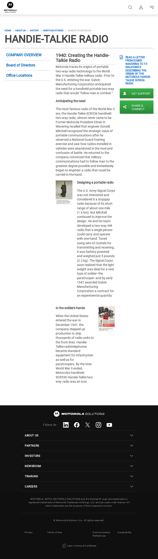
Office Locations (19, 75)
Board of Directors (20, 65)
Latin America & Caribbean (79, 546)
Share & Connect (138, 107)
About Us (20, 30)
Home (8, 30)
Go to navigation (151, 7)
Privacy (29, 532)
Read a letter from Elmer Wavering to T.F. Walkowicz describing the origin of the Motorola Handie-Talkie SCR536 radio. (138, 70)
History (34, 30)
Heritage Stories (53, 30)
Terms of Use (54, 532)
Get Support (141, 93)
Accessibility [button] (124, 532)
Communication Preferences (102, 534)
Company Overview (23, 55)
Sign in (141, 7)
